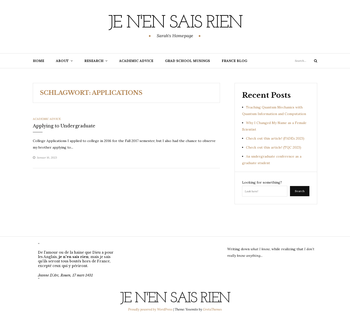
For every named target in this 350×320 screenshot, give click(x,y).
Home (38, 61)
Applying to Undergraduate (64, 126)
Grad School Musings (187, 61)
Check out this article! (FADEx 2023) (275, 138)
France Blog (234, 61)
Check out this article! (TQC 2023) (273, 147)
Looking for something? (262, 182)
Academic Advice (136, 61)
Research (94, 61)
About (62, 61)
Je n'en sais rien (175, 23)
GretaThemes (212, 309)
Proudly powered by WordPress (150, 309)
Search (300, 191)
